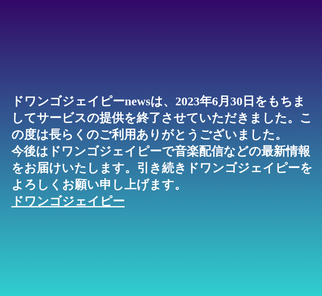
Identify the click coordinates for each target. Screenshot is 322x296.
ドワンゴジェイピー (68, 201)
